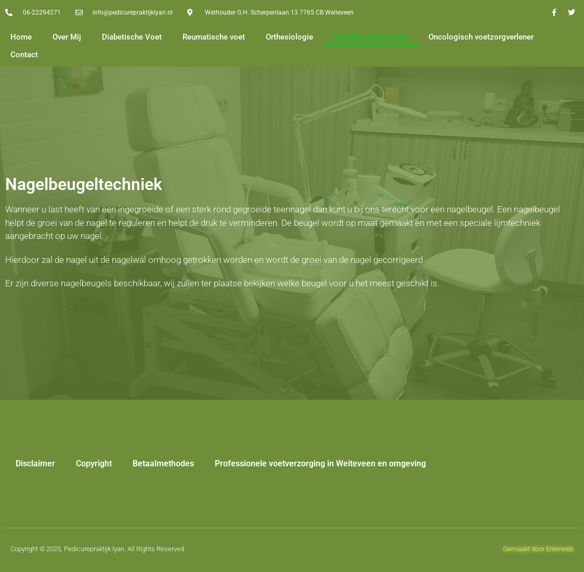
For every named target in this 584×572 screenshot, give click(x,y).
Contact (24, 54)
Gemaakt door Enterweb (538, 549)
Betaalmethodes (163, 463)
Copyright (94, 463)
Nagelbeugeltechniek (371, 37)
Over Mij (67, 37)
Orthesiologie (289, 37)
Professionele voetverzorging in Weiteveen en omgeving (320, 463)
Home (21, 37)
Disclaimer (35, 463)
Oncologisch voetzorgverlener (481, 37)
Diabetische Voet (132, 37)
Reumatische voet (214, 37)
